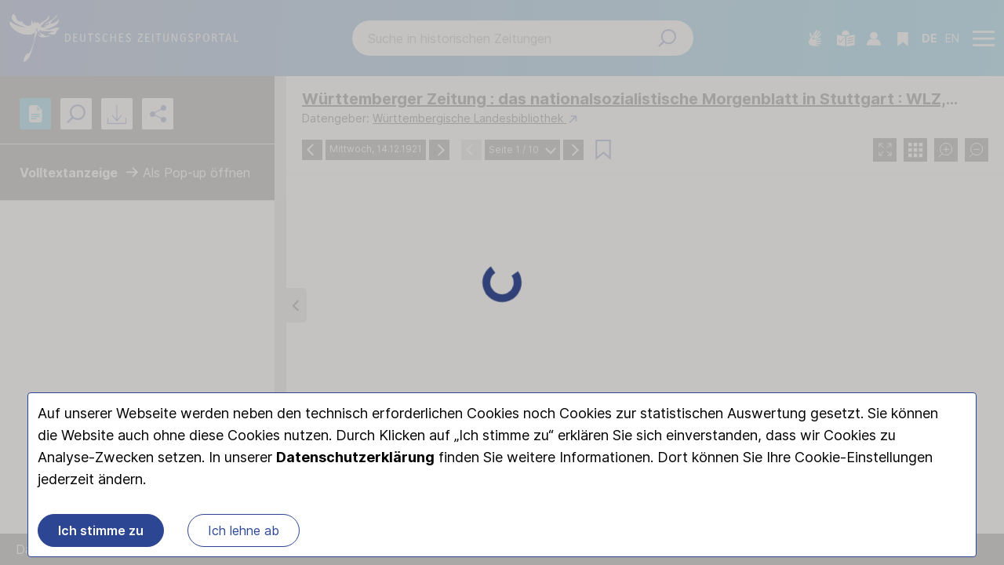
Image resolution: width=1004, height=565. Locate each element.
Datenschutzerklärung (355, 457)
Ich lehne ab (243, 530)
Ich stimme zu (101, 530)
